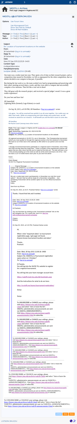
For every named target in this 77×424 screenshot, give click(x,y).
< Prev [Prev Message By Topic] (20, 36)
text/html (21, 71)
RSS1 (65, 414)
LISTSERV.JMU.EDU (9, 421)
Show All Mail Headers (19, 30)
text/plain (7, 71)
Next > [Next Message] (27, 34)
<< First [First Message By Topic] (14, 36)
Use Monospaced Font (19, 26)
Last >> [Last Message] (34, 34)
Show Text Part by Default (21, 28)
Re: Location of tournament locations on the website (24, 47)
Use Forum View (17, 21)
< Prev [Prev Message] (20, 34)
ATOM (58, 414)
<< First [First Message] (14, 34)
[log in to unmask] (22, 51)
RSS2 (72, 414)
